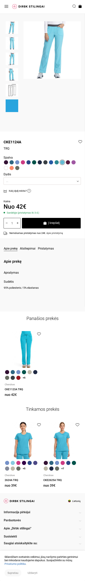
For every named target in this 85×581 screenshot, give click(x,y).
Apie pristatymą (54, 233)
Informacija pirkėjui (17, 512)
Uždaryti (32, 572)
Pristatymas (46, 248)
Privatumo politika (15, 563)
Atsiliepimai (27, 248)
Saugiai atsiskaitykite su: (21, 543)
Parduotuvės (12, 520)
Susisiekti (10, 536)
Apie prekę (10, 248)
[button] (42, 181)
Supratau (13, 572)
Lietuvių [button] (74, 501)
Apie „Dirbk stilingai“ (18, 528)
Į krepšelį (51, 223)
